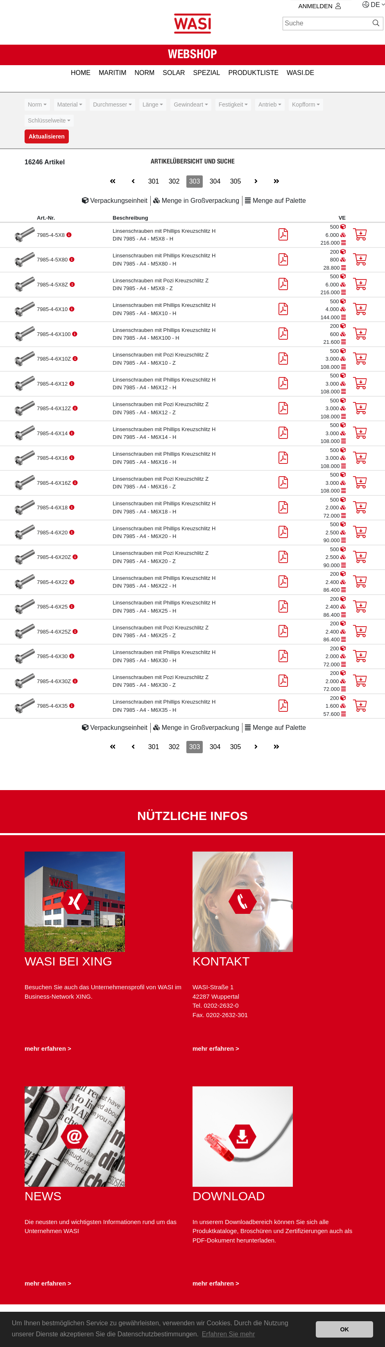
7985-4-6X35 (53, 706)
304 (215, 181)
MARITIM (113, 72)
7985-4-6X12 (53, 384)
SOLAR (174, 72)
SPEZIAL (206, 72)
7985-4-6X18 (53, 507)
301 (153, 181)
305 (235, 181)
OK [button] (344, 1329)
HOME (81, 72)
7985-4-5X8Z (53, 285)
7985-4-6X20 (53, 532)
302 (174, 181)
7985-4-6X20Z (54, 557)
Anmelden (320, 5)
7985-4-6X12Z (54, 408)
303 (194, 181)
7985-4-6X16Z (54, 483)
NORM (144, 72)
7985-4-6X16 (53, 458)
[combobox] (37, 105)
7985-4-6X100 (54, 334)
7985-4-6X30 (53, 656)
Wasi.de (300, 72)
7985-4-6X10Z (54, 359)
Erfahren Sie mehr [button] (228, 1334)
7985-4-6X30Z (54, 681)
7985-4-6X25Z (54, 632)
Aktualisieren (47, 136)
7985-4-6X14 (53, 433)
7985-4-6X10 (53, 309)
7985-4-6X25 (53, 607)
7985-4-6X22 (53, 582)
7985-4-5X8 (51, 235)
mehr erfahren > (48, 1048)
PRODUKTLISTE (253, 72)
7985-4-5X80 (53, 260)
